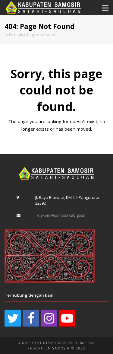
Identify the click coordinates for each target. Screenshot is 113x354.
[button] (105, 7)
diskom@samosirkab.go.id (61, 215)
